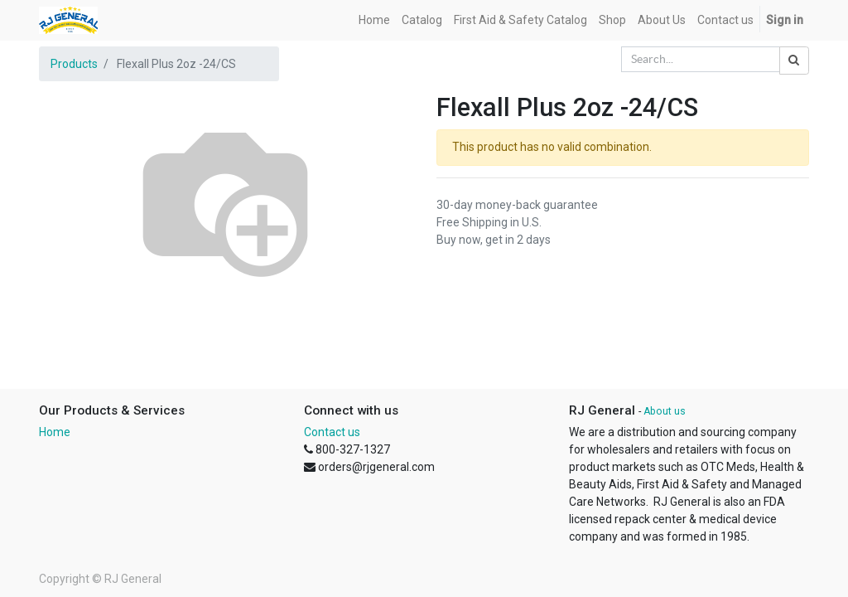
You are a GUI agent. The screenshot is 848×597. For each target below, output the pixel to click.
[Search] (794, 60)
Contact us (332, 432)
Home (54, 432)
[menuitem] (374, 20)
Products (74, 63)
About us (664, 411)
